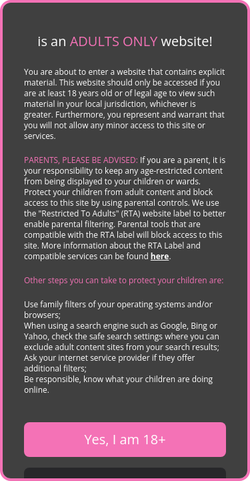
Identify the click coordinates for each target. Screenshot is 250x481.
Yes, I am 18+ (124, 439)
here (160, 256)
